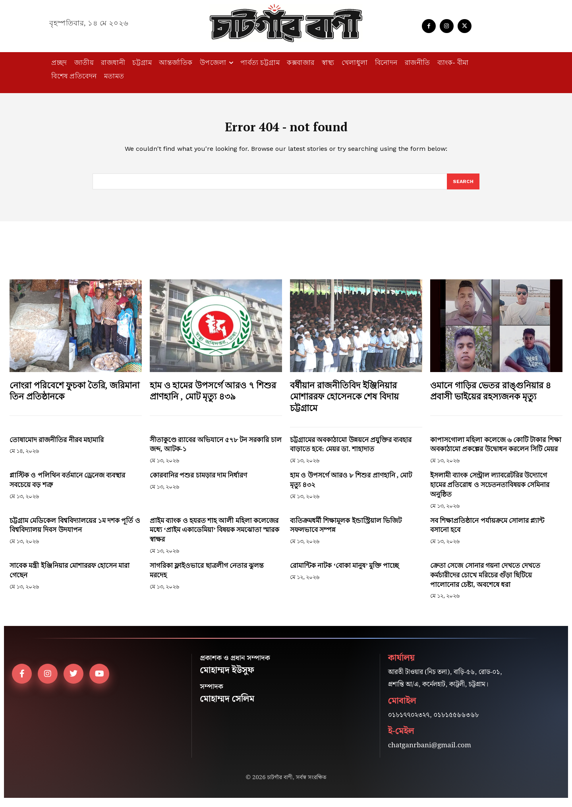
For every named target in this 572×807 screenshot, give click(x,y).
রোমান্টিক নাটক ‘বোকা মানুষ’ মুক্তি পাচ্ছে (344, 571)
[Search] (462, 186)
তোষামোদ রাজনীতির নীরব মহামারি (57, 445)
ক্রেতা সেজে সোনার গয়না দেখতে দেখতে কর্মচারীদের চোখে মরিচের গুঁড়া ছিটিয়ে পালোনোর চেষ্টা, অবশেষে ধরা (485, 580)
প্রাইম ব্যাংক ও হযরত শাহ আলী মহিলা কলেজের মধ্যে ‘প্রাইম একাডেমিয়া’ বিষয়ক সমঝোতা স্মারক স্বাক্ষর (214, 535)
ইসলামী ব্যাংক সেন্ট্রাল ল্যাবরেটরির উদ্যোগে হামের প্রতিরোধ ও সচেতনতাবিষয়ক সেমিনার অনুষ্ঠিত (489, 490)
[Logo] (286, 23)
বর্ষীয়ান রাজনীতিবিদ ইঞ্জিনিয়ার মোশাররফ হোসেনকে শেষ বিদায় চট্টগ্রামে (344, 402)
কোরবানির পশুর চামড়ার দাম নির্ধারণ (198, 481)
